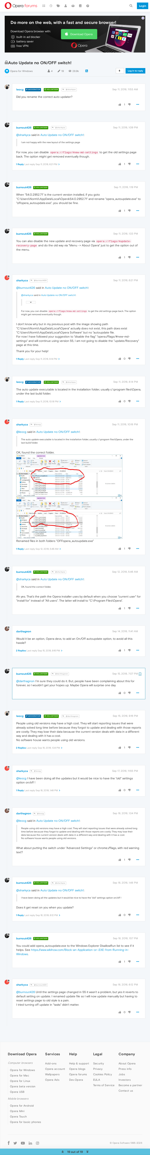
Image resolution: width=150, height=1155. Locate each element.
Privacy (98, 1061)
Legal (98, 1047)
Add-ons (50, 1056)
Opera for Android (22, 1098)
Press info (125, 1061)
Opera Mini (17, 1104)
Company (127, 1047)
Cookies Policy (102, 1067)
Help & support (79, 1056)
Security (98, 1056)
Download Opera (81, 27)
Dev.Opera (76, 1072)
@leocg (36, 417)
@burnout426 (39, 273)
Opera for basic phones (25, 1114)
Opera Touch (18, 1109)
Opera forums (78, 1067)
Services (52, 1047)
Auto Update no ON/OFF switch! (62, 128)
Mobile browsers (18, 1091)
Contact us (126, 1083)
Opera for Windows (21, 64)
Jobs (122, 1067)
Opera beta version (22, 1079)
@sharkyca (69, 82)
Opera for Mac (19, 1068)
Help (73, 1047)
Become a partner (130, 1078)
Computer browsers (20, 1056)
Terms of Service (104, 1078)
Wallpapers (52, 1067)
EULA (96, 1072)
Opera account (55, 1061)
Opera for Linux (20, 1073)
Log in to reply (135, 63)
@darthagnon (60, 667)
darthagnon (23, 624)
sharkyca (22, 273)
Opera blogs (77, 1061)
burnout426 (23, 120)
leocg (19, 82)
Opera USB (17, 1084)
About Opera (127, 1056)
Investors (125, 1072)
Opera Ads (52, 1072)
